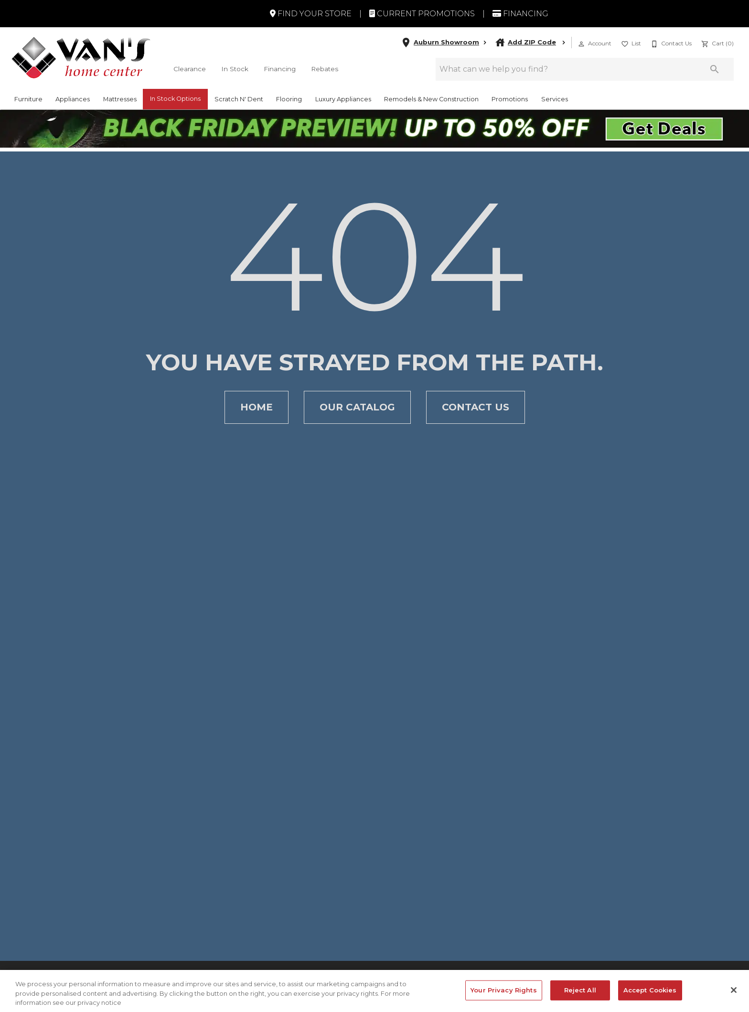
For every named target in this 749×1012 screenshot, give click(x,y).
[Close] (733, 996)
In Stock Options (175, 98)
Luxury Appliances (343, 99)
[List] (630, 42)
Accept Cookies (650, 997)
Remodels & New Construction (431, 99)
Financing (520, 13)
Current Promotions (422, 13)
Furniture (28, 99)
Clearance (189, 69)
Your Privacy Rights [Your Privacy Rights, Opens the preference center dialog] (503, 997)
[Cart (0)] (716, 42)
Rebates (324, 69)
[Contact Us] (670, 42)
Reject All (580, 997)
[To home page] (80, 57)
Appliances (72, 99)
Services (554, 99)
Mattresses (120, 99)
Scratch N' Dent (238, 99)
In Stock (234, 69)
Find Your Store (311, 13)
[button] (581, 44)
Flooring (289, 99)
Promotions (510, 99)
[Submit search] (714, 69)
